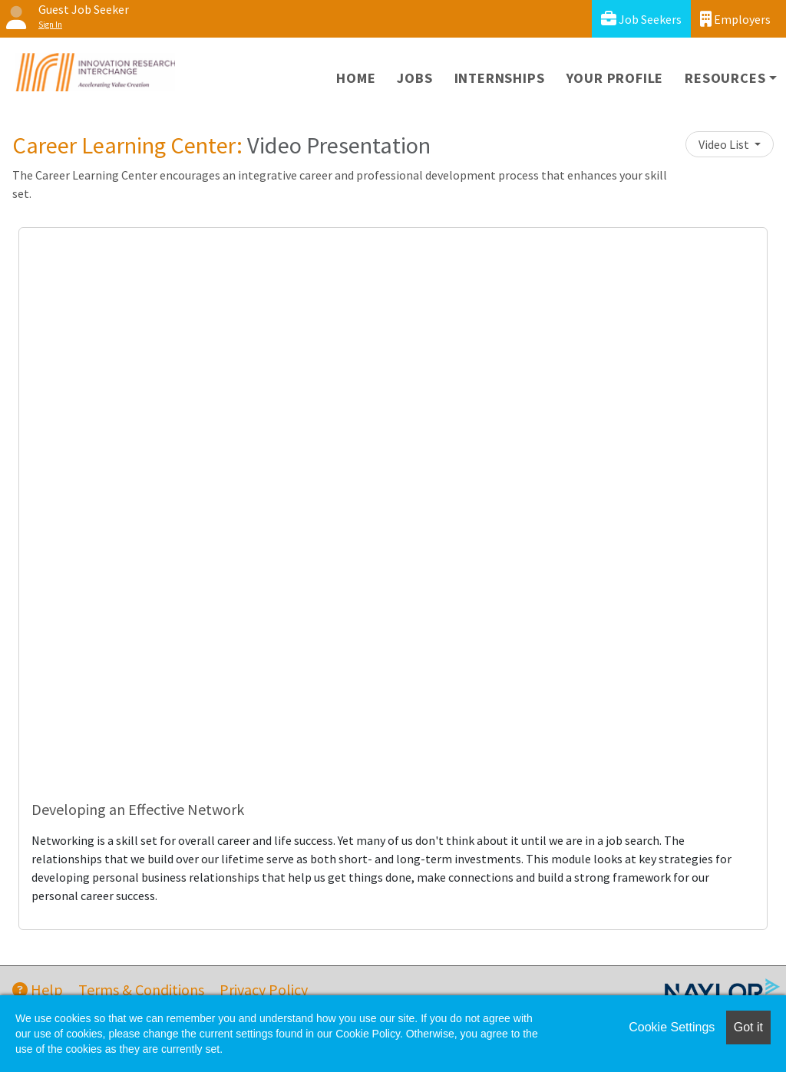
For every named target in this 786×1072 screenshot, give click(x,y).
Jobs (414, 78)
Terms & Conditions (141, 989)
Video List (724, 144)
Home (355, 78)
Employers (735, 18)
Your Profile (615, 78)
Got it (748, 1027)
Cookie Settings (672, 1027)
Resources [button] (725, 78)
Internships (499, 78)
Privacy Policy (264, 989)
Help (37, 989)
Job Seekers (641, 18)
